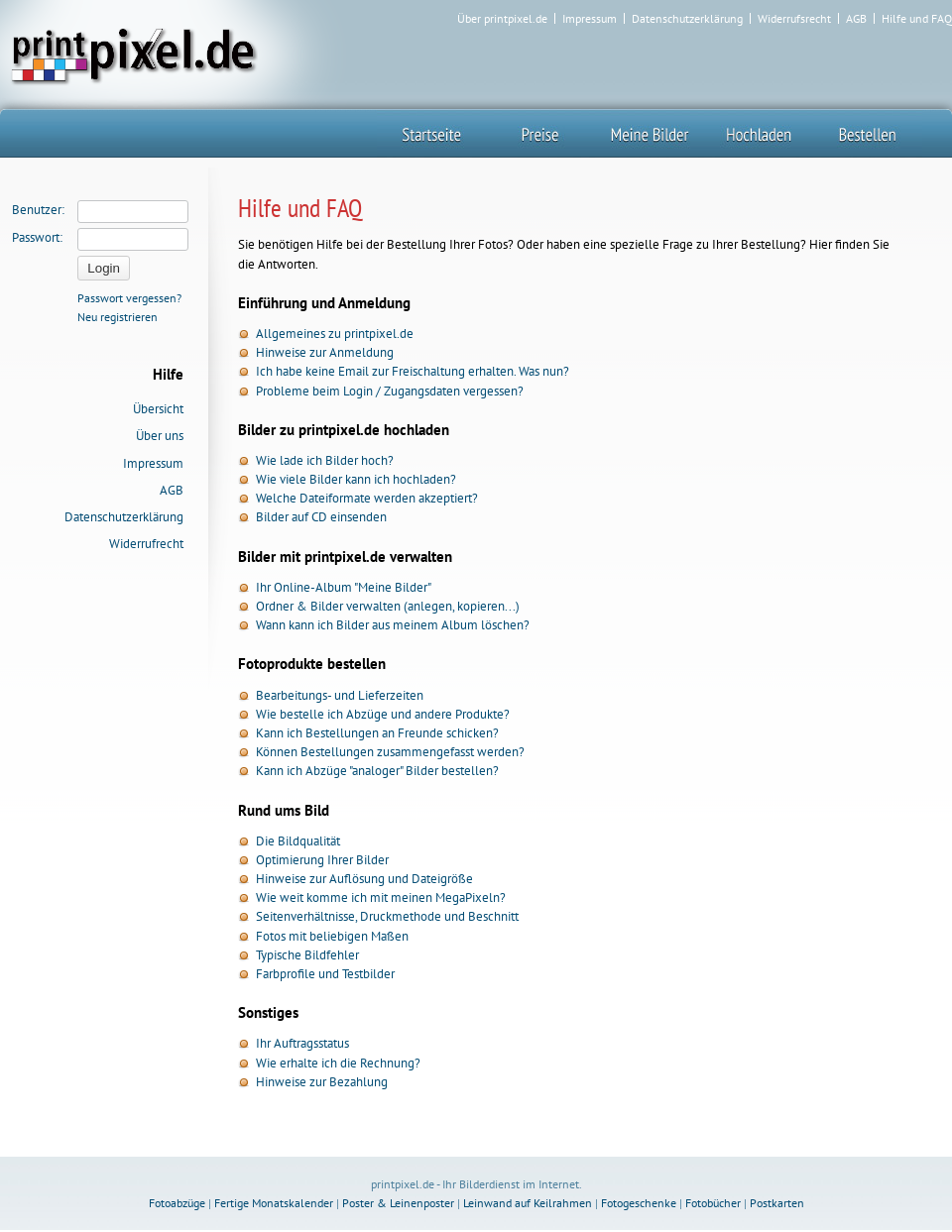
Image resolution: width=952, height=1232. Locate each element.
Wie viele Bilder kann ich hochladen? (356, 479)
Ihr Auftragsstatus (302, 1043)
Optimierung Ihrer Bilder (322, 859)
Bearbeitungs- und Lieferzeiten (339, 695)
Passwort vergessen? (129, 297)
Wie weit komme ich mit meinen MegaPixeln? (381, 897)
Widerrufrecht (146, 543)
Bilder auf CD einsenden (321, 516)
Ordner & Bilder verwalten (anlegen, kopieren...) (388, 606)
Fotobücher (713, 1202)
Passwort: (37, 237)
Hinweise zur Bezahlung (322, 1081)
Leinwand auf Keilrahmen (527, 1202)
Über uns (159, 435)
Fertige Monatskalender (273, 1202)
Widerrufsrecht (794, 19)
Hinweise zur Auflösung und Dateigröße (364, 878)
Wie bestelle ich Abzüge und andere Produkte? (383, 714)
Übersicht (158, 408)
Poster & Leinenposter (398, 1202)
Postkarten (777, 1202)
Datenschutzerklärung (687, 19)
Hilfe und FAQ (917, 19)
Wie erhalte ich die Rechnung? (338, 1063)
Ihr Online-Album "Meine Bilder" (343, 587)
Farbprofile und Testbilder (325, 973)
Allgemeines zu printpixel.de (335, 333)
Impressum (589, 19)
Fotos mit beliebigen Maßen (332, 936)
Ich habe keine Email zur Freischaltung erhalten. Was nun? (412, 371)
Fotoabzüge (177, 1202)
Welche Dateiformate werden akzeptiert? (367, 498)
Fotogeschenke (638, 1202)
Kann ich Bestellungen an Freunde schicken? (377, 733)
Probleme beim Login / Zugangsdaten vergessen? (390, 391)
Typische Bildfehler (307, 955)
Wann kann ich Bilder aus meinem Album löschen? (393, 624)
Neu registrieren (117, 316)
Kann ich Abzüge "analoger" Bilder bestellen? (377, 770)
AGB (856, 19)
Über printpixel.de (502, 19)
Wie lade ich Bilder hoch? (325, 460)
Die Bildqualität (298, 841)
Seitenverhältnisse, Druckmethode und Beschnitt (387, 916)
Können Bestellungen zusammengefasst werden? (390, 751)
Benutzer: (38, 209)
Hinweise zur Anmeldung (325, 352)
